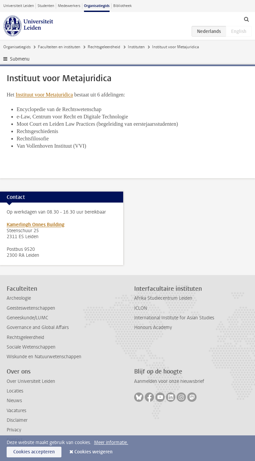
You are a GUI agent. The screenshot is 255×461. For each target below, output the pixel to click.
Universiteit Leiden (18, 5)
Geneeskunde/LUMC (27, 318)
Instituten (136, 47)
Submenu (20, 59)
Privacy (14, 430)
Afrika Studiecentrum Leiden (163, 298)
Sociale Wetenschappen (31, 347)
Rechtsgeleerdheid (104, 47)
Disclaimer (17, 420)
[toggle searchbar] (246, 19)
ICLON (140, 308)
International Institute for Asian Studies (174, 318)
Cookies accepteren (34, 452)
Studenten (46, 5)
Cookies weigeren (93, 452)
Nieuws (14, 400)
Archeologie (19, 298)
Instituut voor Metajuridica (44, 94)
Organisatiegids (97, 5)
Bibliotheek (122, 5)
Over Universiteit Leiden (31, 381)
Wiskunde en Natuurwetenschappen (44, 357)
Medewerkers (69, 5)
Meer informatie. (111, 442)
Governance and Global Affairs (38, 327)
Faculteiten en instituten (59, 47)
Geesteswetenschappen (31, 308)
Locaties (15, 391)
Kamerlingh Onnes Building (35, 225)
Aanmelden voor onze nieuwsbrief (169, 381)
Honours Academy (153, 327)
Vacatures (16, 410)
